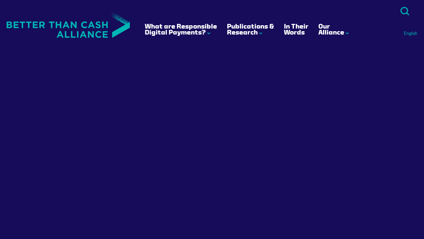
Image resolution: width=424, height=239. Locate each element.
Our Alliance (331, 29)
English (410, 33)
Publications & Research (250, 29)
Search (404, 11)
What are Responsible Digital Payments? (181, 29)
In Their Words (296, 29)
